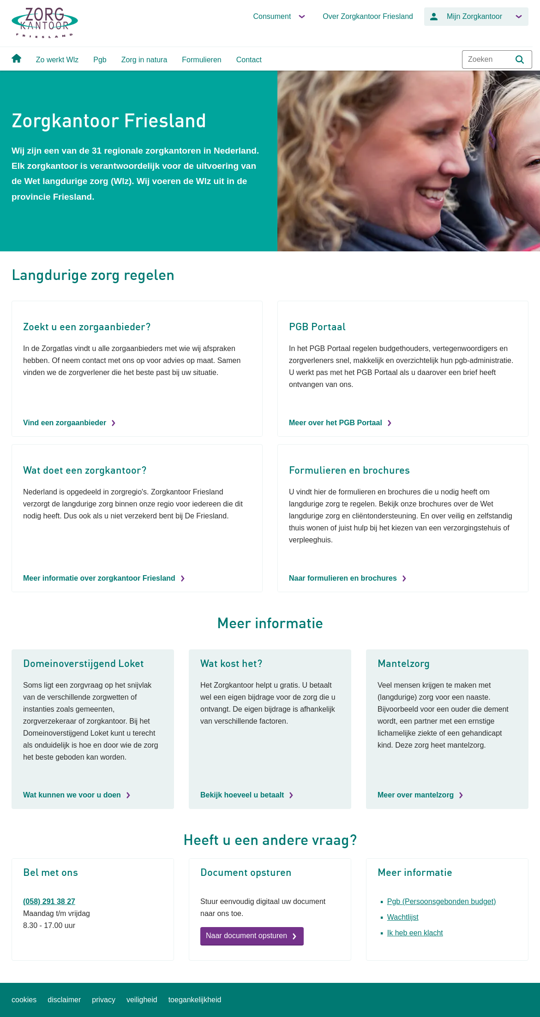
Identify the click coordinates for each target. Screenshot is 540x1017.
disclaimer (64, 1000)
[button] (519, 59)
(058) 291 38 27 (49, 901)
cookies (24, 1000)
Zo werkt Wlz (57, 60)
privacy (103, 1000)
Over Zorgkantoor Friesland (368, 16)
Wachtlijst (403, 917)
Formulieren (201, 60)
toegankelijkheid (195, 1000)
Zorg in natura (144, 60)
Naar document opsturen (246, 936)
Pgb (99, 60)
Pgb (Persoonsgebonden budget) (441, 901)
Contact (249, 60)
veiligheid (141, 1000)
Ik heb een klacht (415, 933)
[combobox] (497, 59)
